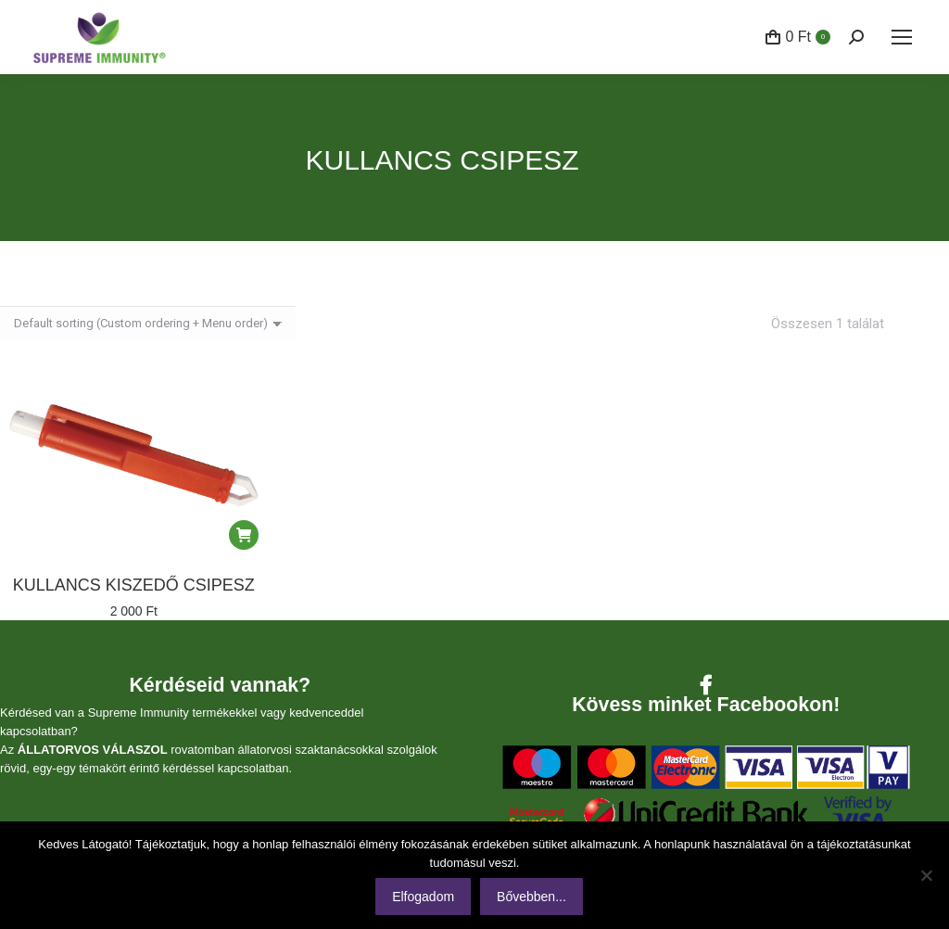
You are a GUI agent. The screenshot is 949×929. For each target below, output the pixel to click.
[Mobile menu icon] (901, 37)
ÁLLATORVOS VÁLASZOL (93, 750)
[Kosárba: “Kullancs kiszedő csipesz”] (244, 535)
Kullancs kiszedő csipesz (134, 585)
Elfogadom (423, 896)
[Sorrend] (148, 323)
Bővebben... (531, 896)
